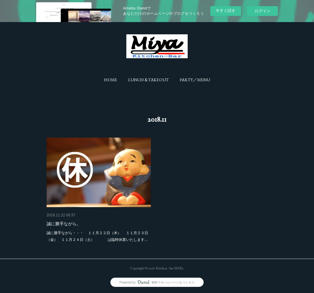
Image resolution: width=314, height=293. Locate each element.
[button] (110, 79)
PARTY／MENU (195, 79)
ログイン (262, 11)
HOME (110, 79)
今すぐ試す (226, 10)
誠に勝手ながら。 (64, 223)
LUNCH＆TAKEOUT (148, 79)
